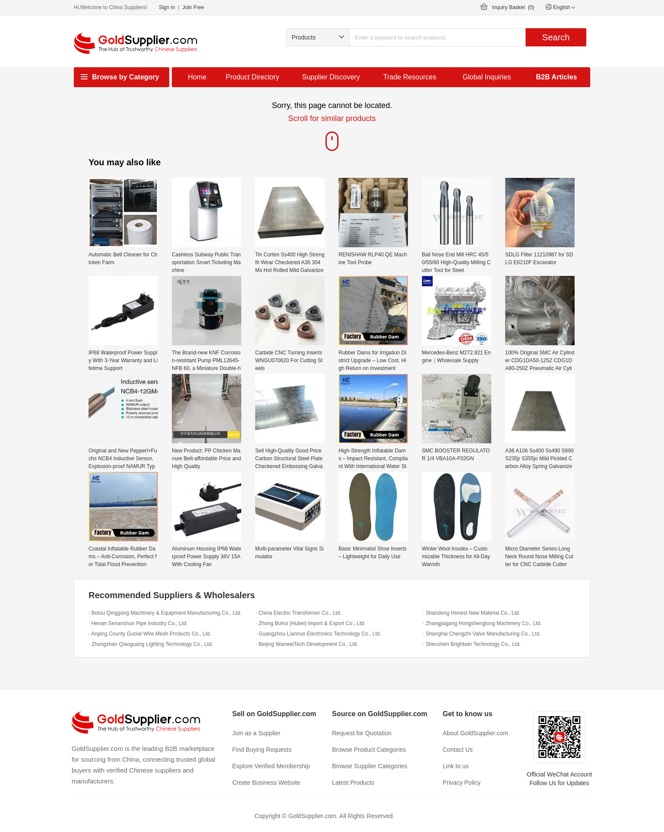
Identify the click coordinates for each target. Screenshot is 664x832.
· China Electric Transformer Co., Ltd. (298, 613)
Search (555, 37)
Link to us (456, 766)
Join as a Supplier (256, 733)
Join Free (193, 7)
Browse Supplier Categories (370, 766)
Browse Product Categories (369, 749)
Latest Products (353, 782)
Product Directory (252, 77)
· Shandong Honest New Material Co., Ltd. (471, 613)
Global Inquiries (487, 77)
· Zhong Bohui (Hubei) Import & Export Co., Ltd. (310, 623)
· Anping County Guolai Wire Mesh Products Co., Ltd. (150, 634)
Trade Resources (409, 77)
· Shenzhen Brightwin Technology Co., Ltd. (472, 644)
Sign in (167, 7)
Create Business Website (266, 782)
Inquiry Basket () (513, 7)
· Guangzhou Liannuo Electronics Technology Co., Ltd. (318, 634)
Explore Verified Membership (271, 766)
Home (197, 77)
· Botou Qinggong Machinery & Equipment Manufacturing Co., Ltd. (165, 613)
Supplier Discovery (331, 77)
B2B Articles (556, 77)
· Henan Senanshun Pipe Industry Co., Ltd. (138, 623)
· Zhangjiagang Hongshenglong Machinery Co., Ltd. (482, 623)
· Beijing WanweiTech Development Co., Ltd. (307, 644)
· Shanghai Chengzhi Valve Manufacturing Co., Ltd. (482, 634)
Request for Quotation (361, 733)
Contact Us (458, 749)
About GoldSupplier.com (475, 733)
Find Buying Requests (262, 749)
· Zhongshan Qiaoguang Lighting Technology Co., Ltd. (151, 644)
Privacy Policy (461, 782)
